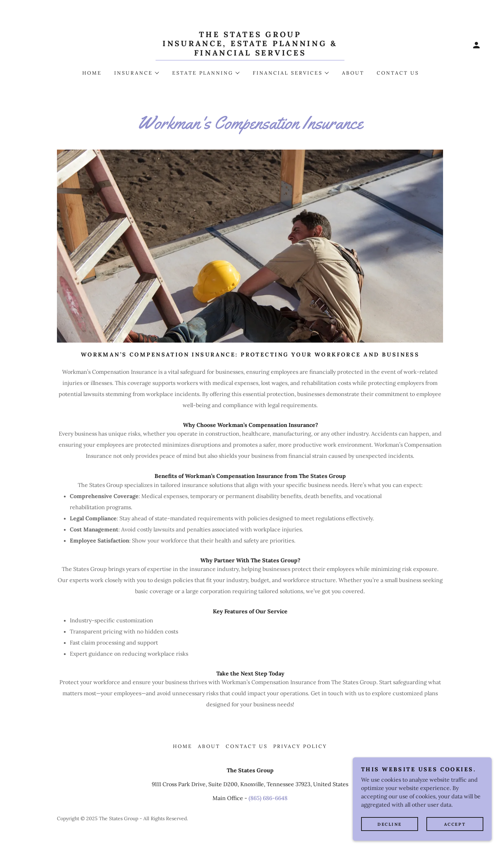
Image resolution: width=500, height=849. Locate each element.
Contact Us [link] (398, 73)
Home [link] (92, 73)
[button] (476, 45)
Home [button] (182, 746)
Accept (455, 824)
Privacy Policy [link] (300, 746)
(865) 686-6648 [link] (268, 798)
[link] (250, 53)
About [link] (353, 73)
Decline (389, 824)
